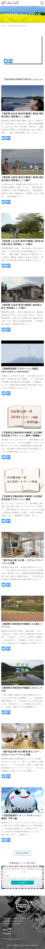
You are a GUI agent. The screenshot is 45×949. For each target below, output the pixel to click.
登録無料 (22, 882)
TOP (3, 26)
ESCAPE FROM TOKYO (13, 921)
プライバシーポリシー (13, 939)
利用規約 (7, 934)
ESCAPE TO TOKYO (12, 924)
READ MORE (22, 853)
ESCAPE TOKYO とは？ (15, 918)
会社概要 (7, 929)
